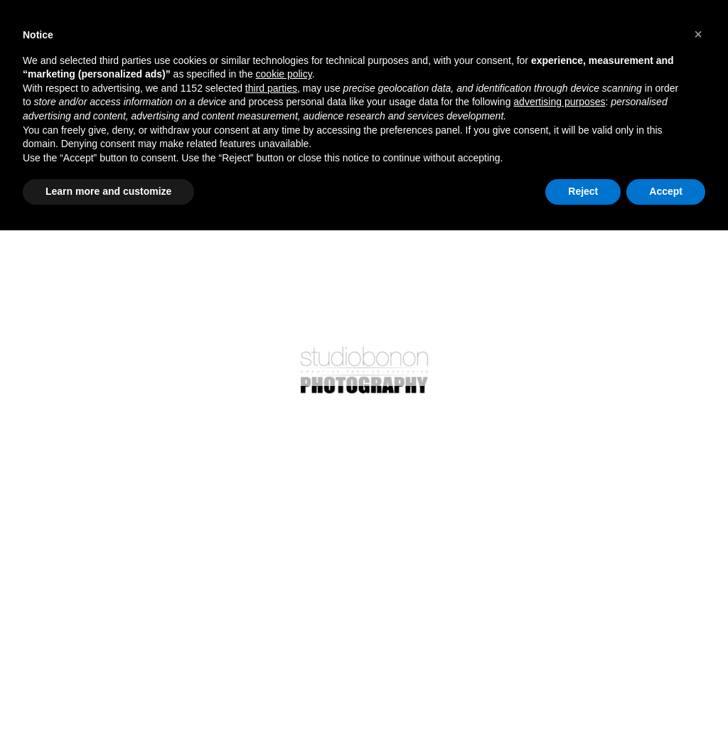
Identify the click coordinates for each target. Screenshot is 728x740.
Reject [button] (583, 191)
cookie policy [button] (284, 74)
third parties (271, 88)
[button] (698, 34)
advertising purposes (559, 101)
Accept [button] (665, 191)
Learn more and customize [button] (108, 191)
